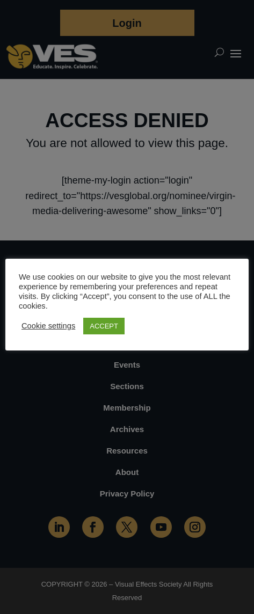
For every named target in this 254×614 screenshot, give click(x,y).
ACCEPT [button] (104, 326)
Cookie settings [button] (48, 325)
